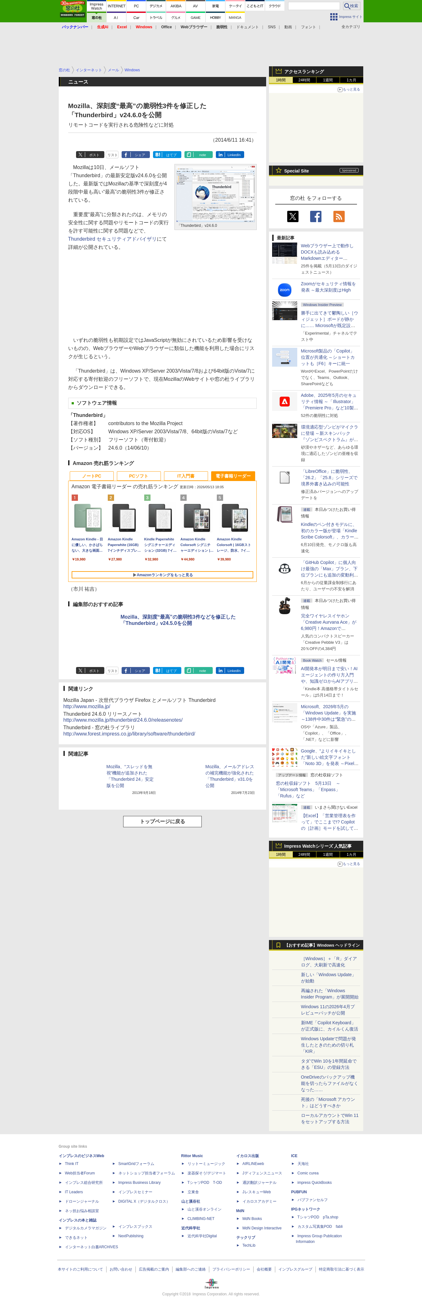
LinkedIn (234, 155)
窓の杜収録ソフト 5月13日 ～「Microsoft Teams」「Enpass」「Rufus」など (308, 789)
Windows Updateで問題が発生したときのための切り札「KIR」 (328, 1045)
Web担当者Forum (80, 1173)
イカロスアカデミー (260, 1201)
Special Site (296, 170)
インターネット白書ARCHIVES (91, 1247)
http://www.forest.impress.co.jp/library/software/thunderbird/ (129, 733)
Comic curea (308, 1173)
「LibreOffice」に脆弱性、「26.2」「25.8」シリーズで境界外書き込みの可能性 (329, 477)
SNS (272, 27)
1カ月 (351, 80)
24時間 (304, 80)
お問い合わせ (121, 1269)
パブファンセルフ (313, 1200)
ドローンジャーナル (82, 1201)
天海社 (303, 1164)
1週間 (328, 80)
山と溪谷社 (190, 1201)
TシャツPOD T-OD (205, 1182)
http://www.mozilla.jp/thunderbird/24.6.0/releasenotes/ (123, 720)
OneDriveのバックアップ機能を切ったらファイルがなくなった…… (329, 1083)
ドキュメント (247, 27)
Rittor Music (192, 1156)
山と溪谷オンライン (205, 1209)
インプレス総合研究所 (84, 1182)
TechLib (249, 1245)
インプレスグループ (295, 1269)
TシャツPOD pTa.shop (318, 1217)
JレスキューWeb (257, 1192)
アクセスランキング (304, 71)
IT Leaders (74, 1192)
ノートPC (91, 476)
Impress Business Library (139, 1182)
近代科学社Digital (202, 1236)
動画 (288, 27)
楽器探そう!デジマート (207, 1173)
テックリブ (245, 1237)
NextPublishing (131, 1236)
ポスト (94, 155)
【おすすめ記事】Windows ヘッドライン (322, 945)
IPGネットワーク (306, 1209)
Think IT (72, 1164)
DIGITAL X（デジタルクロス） (144, 1201)
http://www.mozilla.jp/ (86, 706)
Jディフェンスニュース (262, 1173)
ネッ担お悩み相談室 (82, 1211)
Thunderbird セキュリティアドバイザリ (112, 239)
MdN (240, 1211)
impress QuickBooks (315, 1182)
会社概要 (264, 1269)
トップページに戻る (162, 821)
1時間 (281, 80)
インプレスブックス (135, 1226)
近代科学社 (190, 1228)
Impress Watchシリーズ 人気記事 (318, 846)
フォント (308, 27)
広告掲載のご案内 (154, 1269)
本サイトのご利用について (80, 1269)
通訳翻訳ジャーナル (260, 1182)
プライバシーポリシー (231, 1269)
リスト (112, 155)
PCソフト (138, 476)
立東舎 (193, 1192)
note (202, 155)
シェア (140, 155)
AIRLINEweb (253, 1164)
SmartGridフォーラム (136, 1164)
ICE (294, 1156)
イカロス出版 (247, 1156)
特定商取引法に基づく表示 (341, 1269)
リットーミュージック (206, 1164)
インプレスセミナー (135, 1192)
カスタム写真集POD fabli (320, 1226)
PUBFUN (299, 1192)
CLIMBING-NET (201, 1219)
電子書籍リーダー (233, 476)
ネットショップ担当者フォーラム (146, 1173)
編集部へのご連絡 (191, 1269)
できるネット (76, 1237)
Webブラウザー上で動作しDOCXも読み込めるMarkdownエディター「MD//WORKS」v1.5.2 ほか (329, 258)
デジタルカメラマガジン (86, 1228)
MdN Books (252, 1219)
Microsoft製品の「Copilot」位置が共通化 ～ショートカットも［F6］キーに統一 (328, 357)
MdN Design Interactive (262, 1228)
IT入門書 (185, 476)
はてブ (171, 155)
